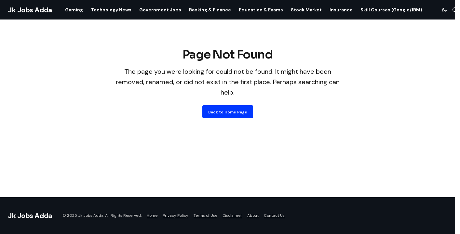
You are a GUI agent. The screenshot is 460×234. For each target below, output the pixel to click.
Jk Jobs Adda (30, 10)
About (253, 215)
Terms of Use (205, 215)
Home (152, 215)
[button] (444, 10)
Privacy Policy (175, 215)
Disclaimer (232, 215)
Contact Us (274, 215)
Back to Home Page (227, 112)
